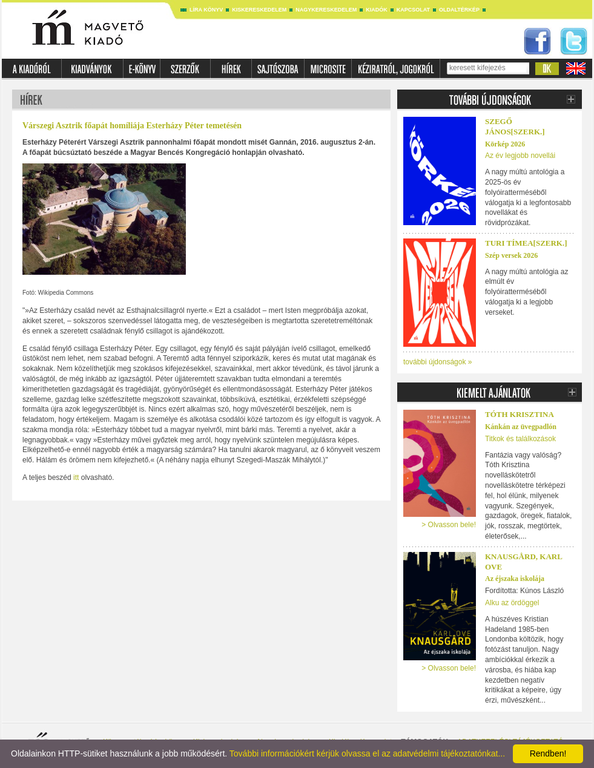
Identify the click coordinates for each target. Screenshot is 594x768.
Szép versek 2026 (511, 255)
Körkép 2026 (505, 144)
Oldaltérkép (459, 10)
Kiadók (377, 10)
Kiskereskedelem (259, 10)
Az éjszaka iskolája (514, 578)
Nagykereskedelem (326, 10)
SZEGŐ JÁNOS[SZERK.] (515, 126)
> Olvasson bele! (448, 524)
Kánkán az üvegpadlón (520, 426)
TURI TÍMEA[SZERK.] (526, 243)
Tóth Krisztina (519, 414)
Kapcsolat (413, 10)
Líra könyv (206, 10)
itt (76, 477)
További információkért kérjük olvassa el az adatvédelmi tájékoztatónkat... (367, 753)
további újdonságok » (437, 362)
